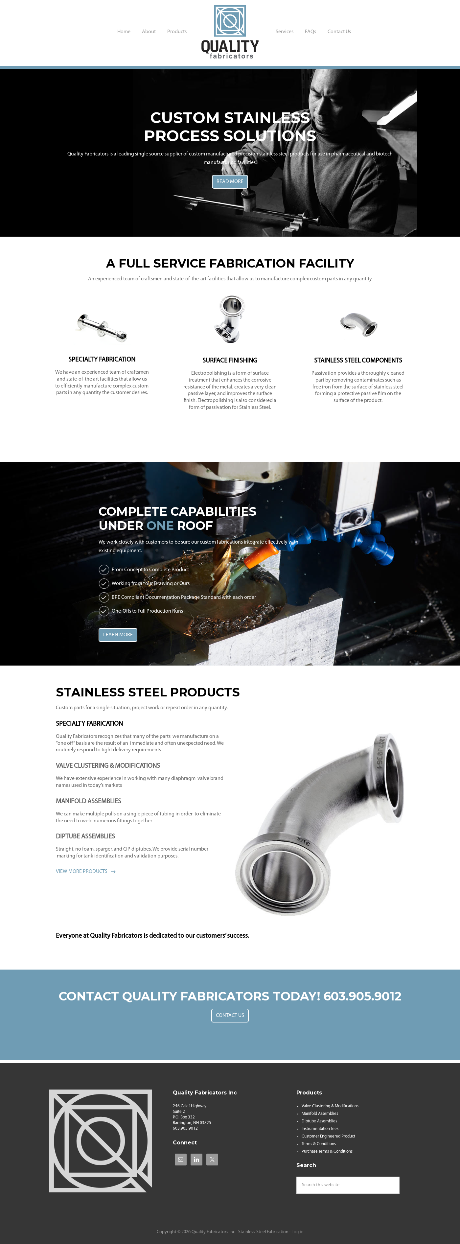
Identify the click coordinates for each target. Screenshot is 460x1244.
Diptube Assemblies (319, 1121)
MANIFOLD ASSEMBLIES (88, 801)
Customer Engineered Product (328, 1136)
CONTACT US (230, 1015)
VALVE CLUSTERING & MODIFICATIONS (108, 766)
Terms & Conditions (319, 1144)
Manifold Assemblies (320, 1114)
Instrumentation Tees (320, 1129)
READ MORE (230, 181)
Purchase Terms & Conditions (327, 1151)
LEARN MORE (118, 635)
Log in (297, 1232)
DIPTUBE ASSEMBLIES (85, 836)
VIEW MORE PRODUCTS (81, 871)
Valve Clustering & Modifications (330, 1106)
